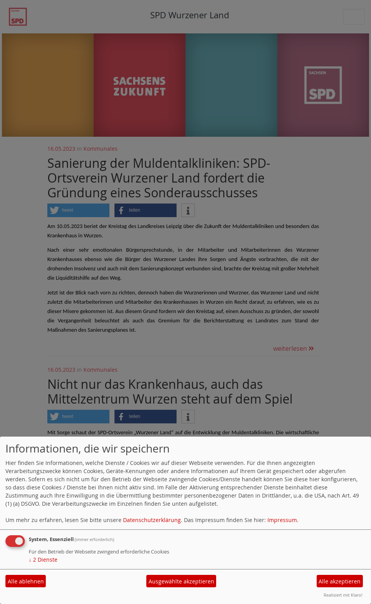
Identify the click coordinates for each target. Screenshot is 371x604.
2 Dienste (43, 559)
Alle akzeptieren (340, 581)
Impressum (282, 520)
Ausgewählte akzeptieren (181, 581)
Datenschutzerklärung (152, 520)
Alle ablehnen (26, 581)
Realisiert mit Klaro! (343, 595)
